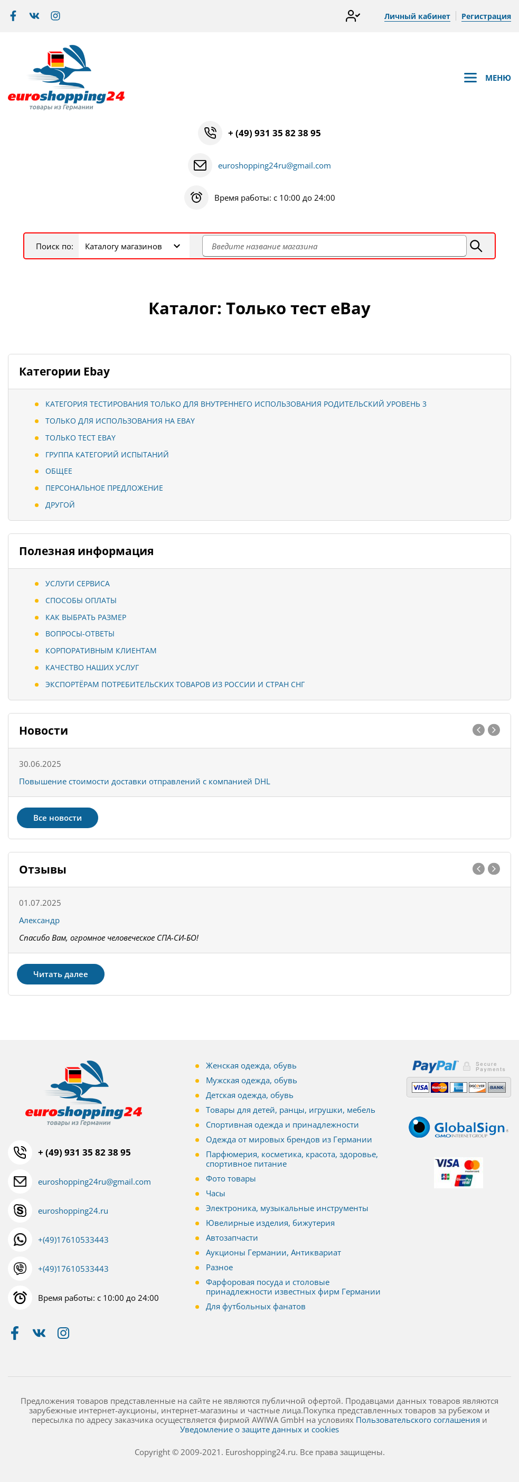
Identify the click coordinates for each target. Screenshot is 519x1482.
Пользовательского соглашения (418, 1419)
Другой (60, 505)
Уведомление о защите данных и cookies (259, 1429)
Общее (58, 471)
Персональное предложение (104, 488)
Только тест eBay (80, 438)
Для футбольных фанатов (256, 1306)
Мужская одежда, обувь (251, 1080)
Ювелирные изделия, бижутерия (270, 1222)
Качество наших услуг (92, 667)
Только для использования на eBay (120, 421)
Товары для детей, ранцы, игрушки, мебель (290, 1109)
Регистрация (486, 16)
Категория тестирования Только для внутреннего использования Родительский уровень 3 (236, 404)
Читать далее (60, 974)
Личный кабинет (417, 16)
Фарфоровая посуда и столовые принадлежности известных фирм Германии (293, 1287)
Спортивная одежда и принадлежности (282, 1124)
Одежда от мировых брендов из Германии (289, 1139)
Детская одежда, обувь (250, 1095)
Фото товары (231, 1178)
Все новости (57, 817)
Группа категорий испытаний (107, 454)
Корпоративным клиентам (101, 650)
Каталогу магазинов (123, 246)
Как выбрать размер (85, 617)
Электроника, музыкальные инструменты (287, 1208)
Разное (219, 1267)
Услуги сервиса (77, 583)
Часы (215, 1193)
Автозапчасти (232, 1237)
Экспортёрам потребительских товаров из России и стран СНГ (175, 684)
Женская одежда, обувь (251, 1065)
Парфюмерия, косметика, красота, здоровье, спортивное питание (292, 1159)
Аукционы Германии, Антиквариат (273, 1252)
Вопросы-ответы (80, 634)
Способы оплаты (81, 600)
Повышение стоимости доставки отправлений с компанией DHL (144, 781)
